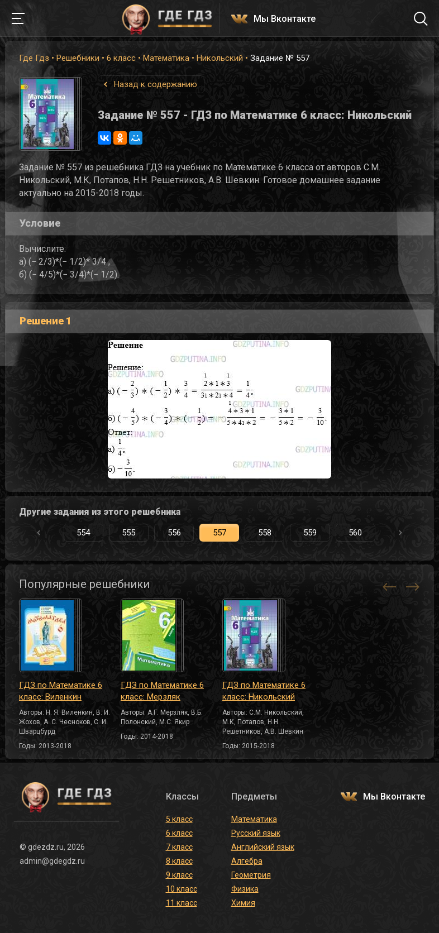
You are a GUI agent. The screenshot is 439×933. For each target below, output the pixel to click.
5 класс (179, 819)
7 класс (179, 847)
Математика (166, 58)
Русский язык (255, 833)
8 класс (179, 861)
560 (355, 533)
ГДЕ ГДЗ (167, 18)
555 (128, 533)
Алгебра (247, 861)
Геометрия (251, 874)
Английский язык (262, 847)
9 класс (179, 874)
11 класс (181, 902)
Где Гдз (34, 58)
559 (310, 533)
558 (264, 533)
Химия (243, 902)
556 (174, 533)
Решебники (77, 58)
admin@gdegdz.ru (52, 861)
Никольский (220, 58)
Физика (245, 888)
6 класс (121, 58)
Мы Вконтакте (285, 19)
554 (83, 533)
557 (219, 533)
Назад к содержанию (155, 84)
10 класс (181, 888)
